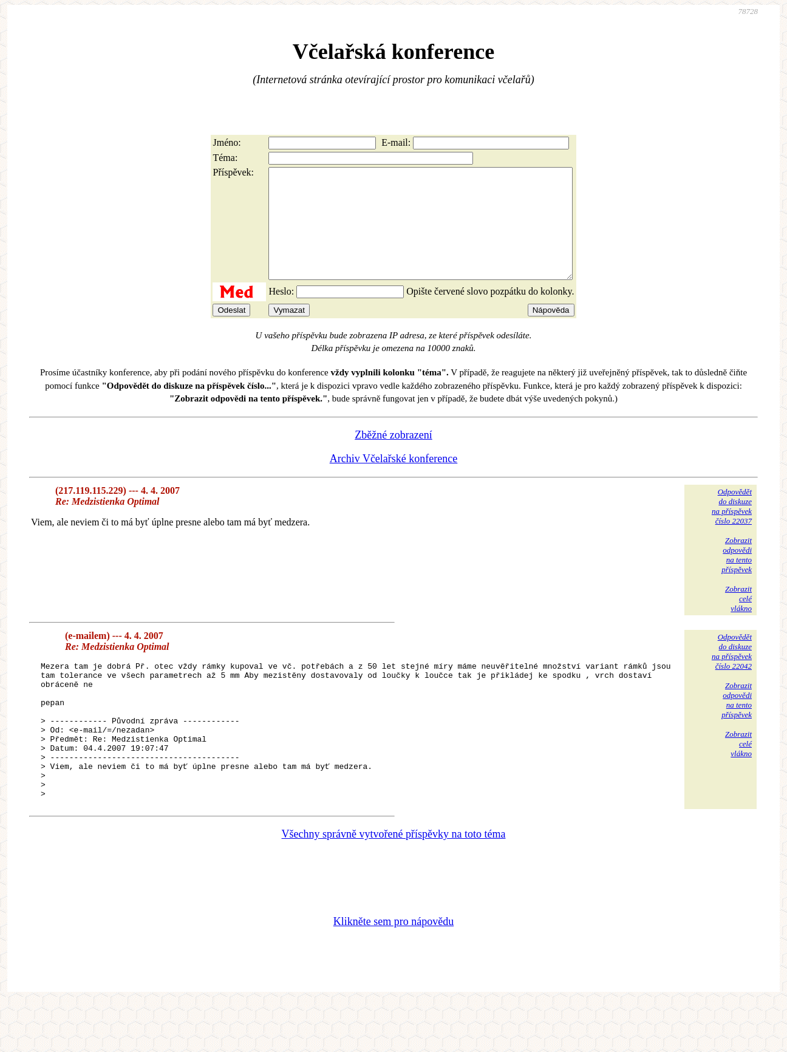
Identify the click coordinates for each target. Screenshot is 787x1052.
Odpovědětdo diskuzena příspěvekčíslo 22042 (732, 673)
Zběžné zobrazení (393, 457)
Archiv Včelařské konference (394, 480)
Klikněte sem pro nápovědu (393, 971)
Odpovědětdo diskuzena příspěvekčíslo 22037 (732, 528)
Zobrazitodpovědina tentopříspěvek (736, 577)
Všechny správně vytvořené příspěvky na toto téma (394, 883)
